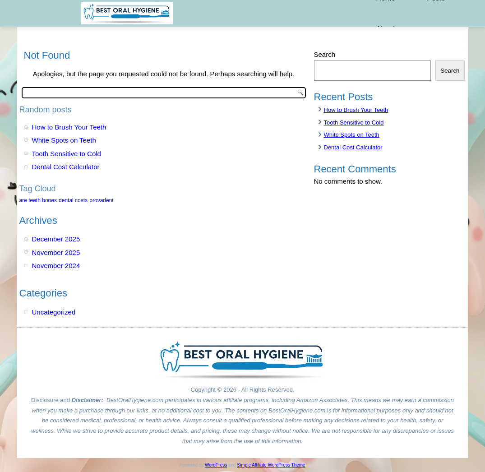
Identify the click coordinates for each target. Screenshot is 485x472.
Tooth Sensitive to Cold (66, 153)
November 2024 (56, 265)
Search (325, 54)
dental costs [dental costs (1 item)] (73, 200)
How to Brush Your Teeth (69, 127)
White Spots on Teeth (64, 140)
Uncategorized (54, 312)
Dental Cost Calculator (66, 167)
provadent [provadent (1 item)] (101, 200)
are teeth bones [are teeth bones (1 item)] (38, 200)
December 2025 (56, 239)
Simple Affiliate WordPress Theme (271, 465)
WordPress (216, 465)
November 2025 (56, 252)
